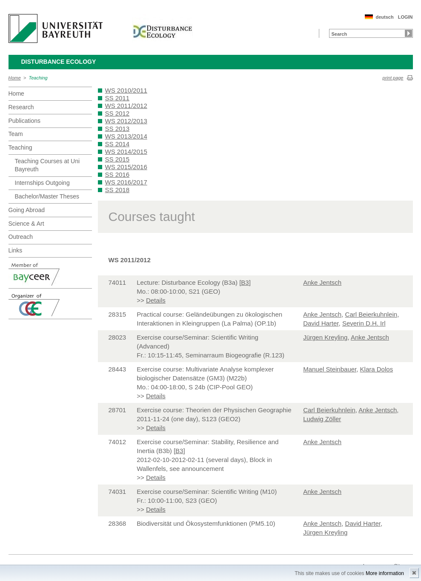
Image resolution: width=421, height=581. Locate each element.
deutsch (384, 17)
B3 (245, 282)
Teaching (38, 77)
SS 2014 (117, 143)
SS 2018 (117, 189)
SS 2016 (117, 174)
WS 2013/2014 (126, 136)
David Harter (320, 323)
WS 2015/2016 (126, 166)
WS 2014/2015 (126, 151)
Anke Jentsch (322, 282)
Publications (25, 120)
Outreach (21, 236)
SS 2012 (117, 113)
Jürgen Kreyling (325, 337)
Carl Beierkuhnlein (371, 314)
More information (385, 573)
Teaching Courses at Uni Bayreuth (47, 165)
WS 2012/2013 (126, 121)
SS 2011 (117, 98)
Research (21, 107)
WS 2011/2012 (126, 105)
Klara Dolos (376, 369)
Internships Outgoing (42, 182)
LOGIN (405, 17)
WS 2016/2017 (126, 182)
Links (16, 250)
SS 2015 (117, 159)
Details (156, 300)
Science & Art (26, 223)
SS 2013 (117, 128)
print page (393, 77)
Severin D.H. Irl (364, 323)
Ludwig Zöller (322, 418)
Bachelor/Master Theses (47, 196)
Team (16, 133)
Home (15, 77)
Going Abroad (27, 210)
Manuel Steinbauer (329, 369)
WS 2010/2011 (126, 90)
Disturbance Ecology (58, 61)
